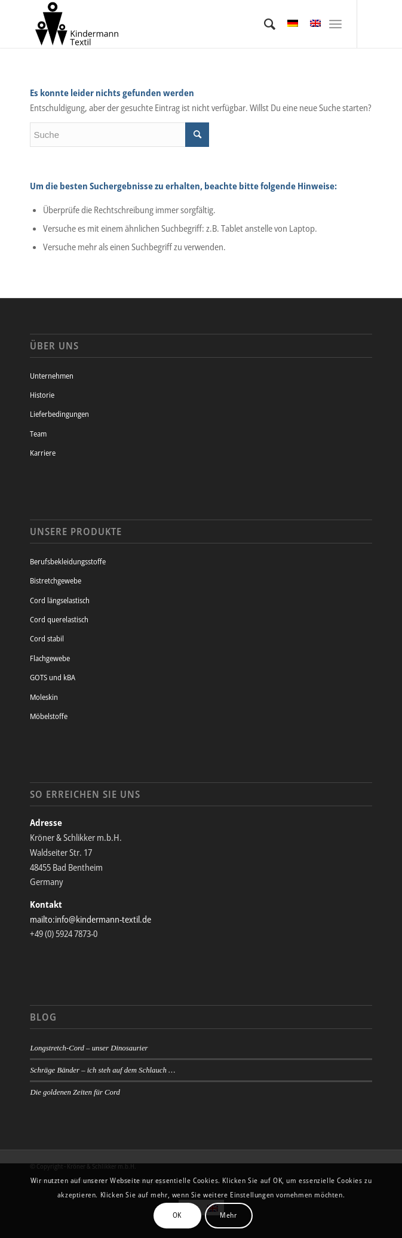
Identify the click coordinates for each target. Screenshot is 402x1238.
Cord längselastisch (60, 600)
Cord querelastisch (59, 619)
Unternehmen (51, 375)
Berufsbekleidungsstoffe (68, 561)
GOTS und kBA (52, 677)
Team (38, 433)
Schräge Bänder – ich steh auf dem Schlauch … (102, 1070)
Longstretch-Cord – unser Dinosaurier (89, 1048)
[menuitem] (263, 24)
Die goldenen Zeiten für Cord (74, 1092)
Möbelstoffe (48, 716)
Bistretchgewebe (55, 580)
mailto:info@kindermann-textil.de (90, 919)
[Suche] (263, 24)
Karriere (43, 452)
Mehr (228, 1215)
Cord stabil (47, 638)
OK (177, 1215)
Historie (42, 394)
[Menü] (335, 24)
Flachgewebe (50, 658)
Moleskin (44, 697)
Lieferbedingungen (59, 413)
